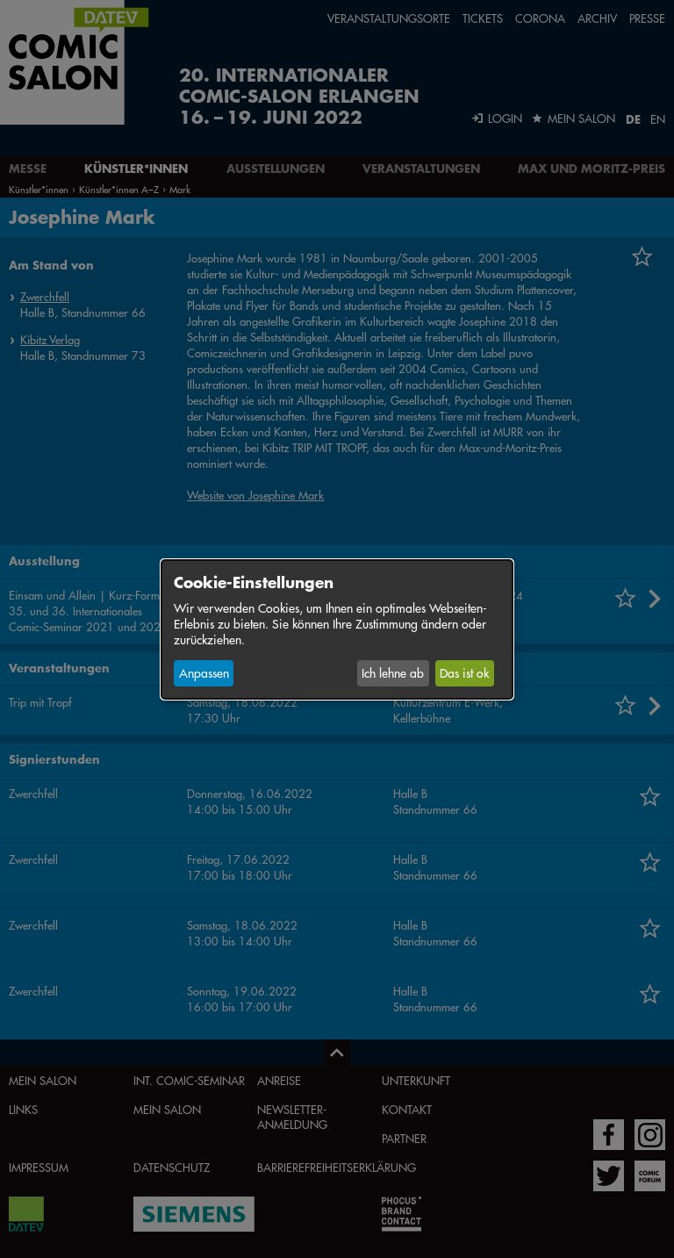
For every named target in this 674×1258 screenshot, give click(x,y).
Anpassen (204, 673)
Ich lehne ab (393, 673)
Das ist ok (464, 673)
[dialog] (337, 628)
